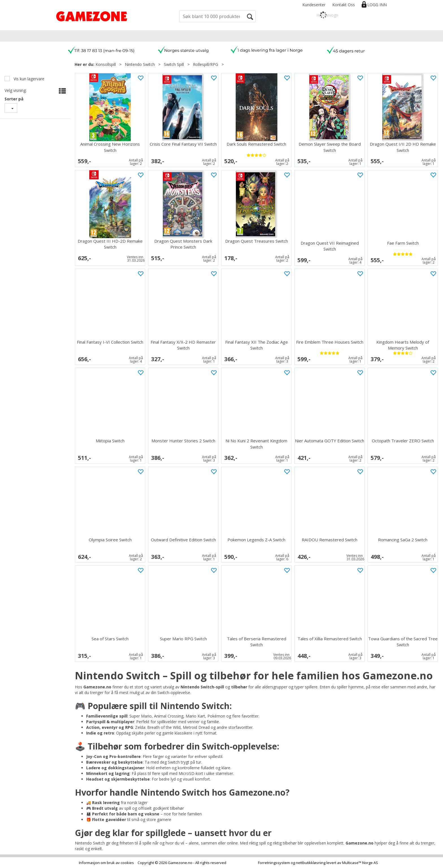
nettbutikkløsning (310, 862)
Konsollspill (105, 64)
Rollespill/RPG (205, 64)
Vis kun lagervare (28, 78)
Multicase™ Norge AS (360, 862)
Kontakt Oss (343, 4)
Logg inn (377, 4)
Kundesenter (313, 4)
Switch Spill (174, 64)
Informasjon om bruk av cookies (106, 862)
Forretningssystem (274, 862)
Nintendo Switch (140, 64)
